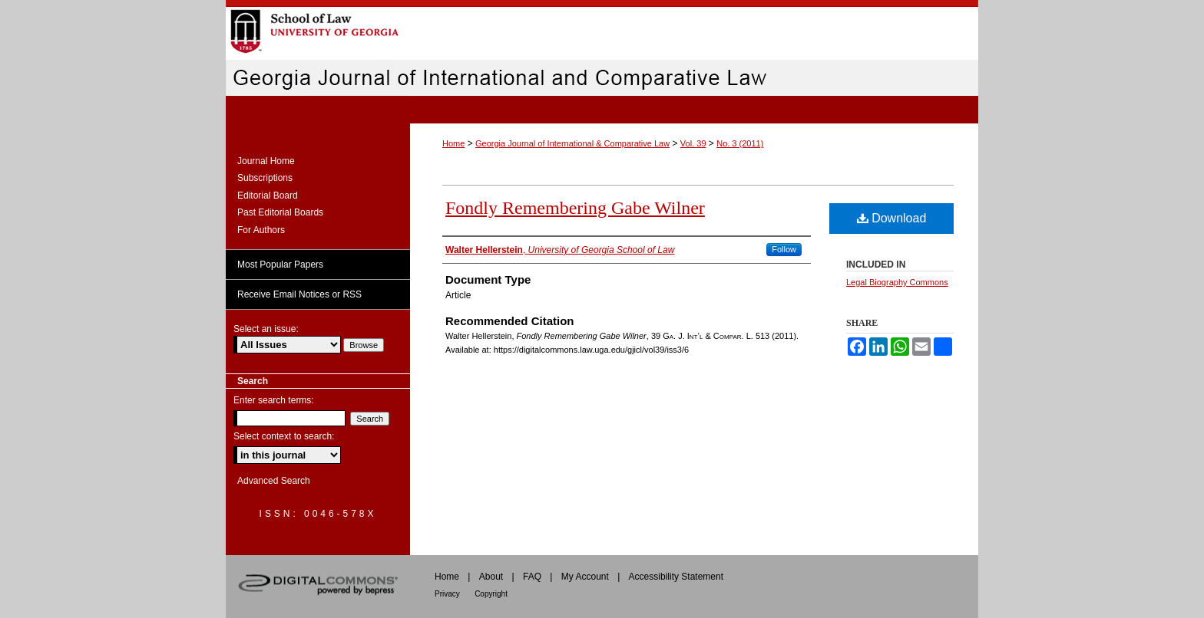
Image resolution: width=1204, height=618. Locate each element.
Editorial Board (267, 195)
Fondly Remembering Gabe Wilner (575, 208)
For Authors (261, 230)
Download (892, 218)
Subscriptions (265, 178)
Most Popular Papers (280, 264)
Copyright (491, 594)
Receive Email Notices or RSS (299, 294)
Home (453, 143)
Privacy (447, 594)
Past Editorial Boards (280, 212)
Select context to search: (283, 436)
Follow (784, 249)
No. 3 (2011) (739, 143)
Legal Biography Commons (897, 282)
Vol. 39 (693, 143)
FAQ (532, 576)
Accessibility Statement (676, 576)
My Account (585, 576)
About (491, 576)
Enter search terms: (273, 400)
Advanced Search (273, 480)
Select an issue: (266, 329)
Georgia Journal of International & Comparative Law (572, 143)
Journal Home (266, 161)
